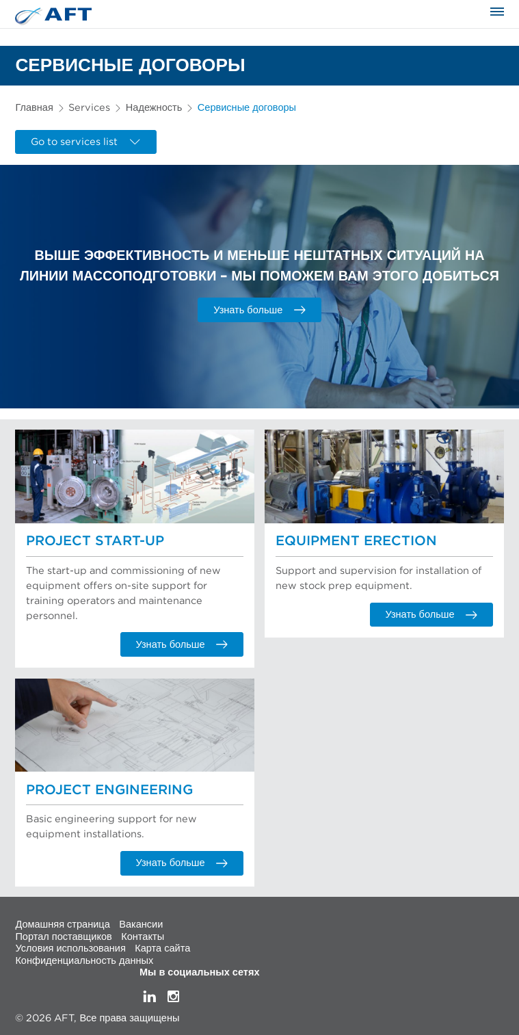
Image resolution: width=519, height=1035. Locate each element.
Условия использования (70, 948)
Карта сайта (162, 948)
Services (89, 108)
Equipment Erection (356, 541)
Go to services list (85, 142)
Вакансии (141, 924)
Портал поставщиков (63, 936)
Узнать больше (259, 310)
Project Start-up (95, 541)
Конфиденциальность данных (84, 960)
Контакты (142, 936)
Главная (34, 108)
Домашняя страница (62, 924)
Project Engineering (109, 790)
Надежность (154, 108)
